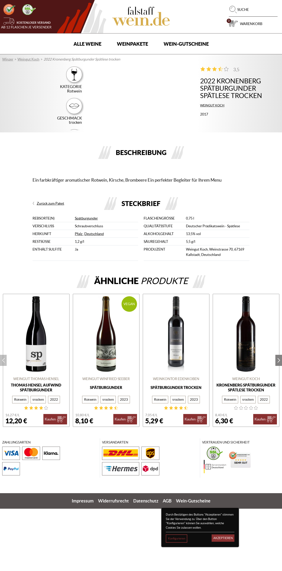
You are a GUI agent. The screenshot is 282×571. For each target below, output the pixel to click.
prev (3, 422)
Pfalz (79, 296)
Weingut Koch (28, 59)
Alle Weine (87, 44)
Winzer (7, 59)
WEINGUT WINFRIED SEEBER (106, 441)
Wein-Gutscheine (186, 44)
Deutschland (94, 296)
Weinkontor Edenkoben (176, 441)
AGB (167, 563)
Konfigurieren (176, 538)
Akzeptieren (223, 538)
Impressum (83, 563)
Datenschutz (145, 563)
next (278, 422)
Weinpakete (132, 44)
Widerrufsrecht (113, 563)
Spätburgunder (86, 281)
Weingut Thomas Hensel (36, 441)
